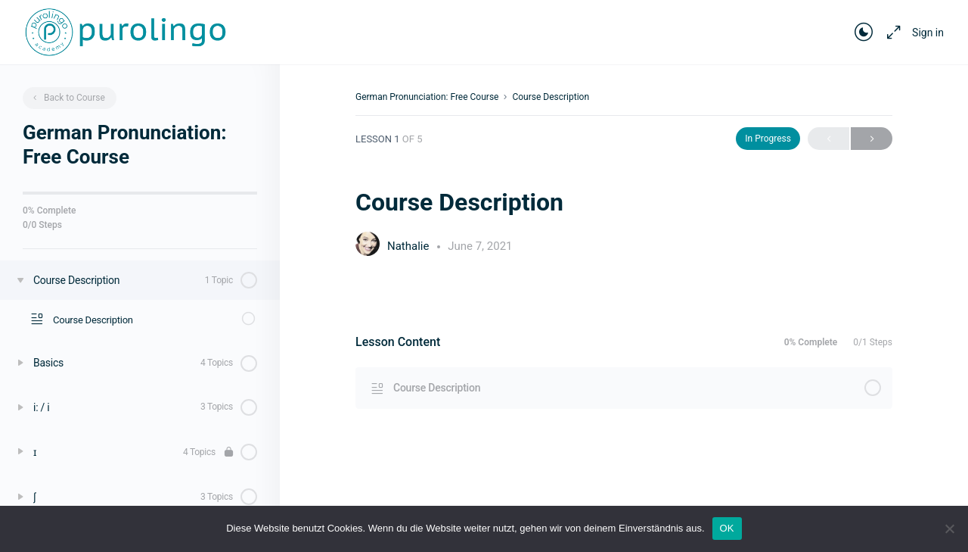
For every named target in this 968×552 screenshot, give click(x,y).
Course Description (550, 97)
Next (871, 139)
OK (727, 528)
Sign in (928, 33)
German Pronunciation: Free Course (426, 97)
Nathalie (409, 246)
